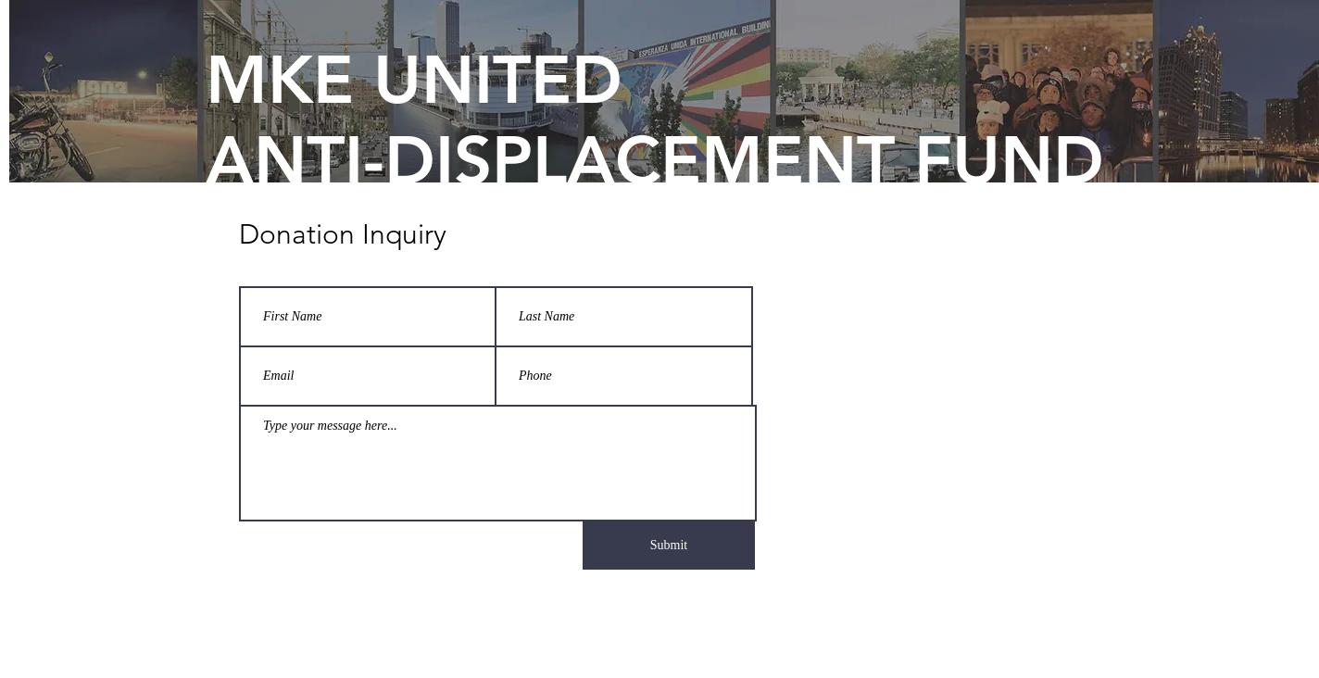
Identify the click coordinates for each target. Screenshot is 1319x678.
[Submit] (669, 545)
